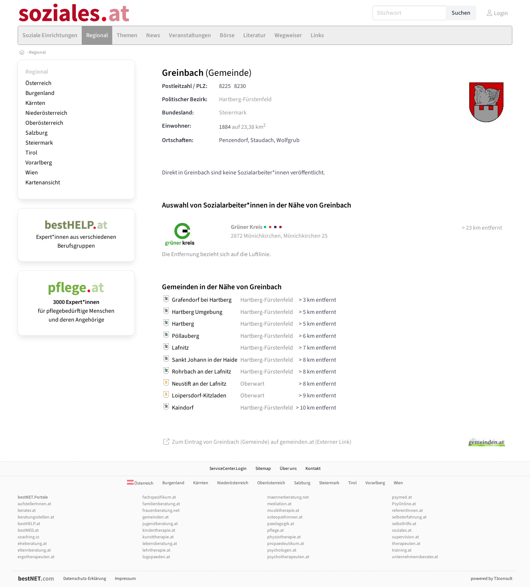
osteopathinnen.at (285, 517)
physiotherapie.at (284, 537)
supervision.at (405, 537)
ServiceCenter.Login (228, 468)
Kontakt (313, 468)
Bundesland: (178, 113)
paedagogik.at (280, 524)
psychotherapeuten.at (288, 557)
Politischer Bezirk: (184, 99)
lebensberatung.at (159, 544)
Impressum (125, 578)
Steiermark (39, 143)
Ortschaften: (177, 140)
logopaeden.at (156, 557)
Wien (31, 173)
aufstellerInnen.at (34, 504)
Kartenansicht (42, 182)
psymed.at (402, 497)
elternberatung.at (34, 550)
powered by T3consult (491, 578)
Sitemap (263, 468)
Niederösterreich (46, 113)
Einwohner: (176, 126)
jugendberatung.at (160, 524)
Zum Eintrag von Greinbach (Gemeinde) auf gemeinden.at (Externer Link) (256, 442)
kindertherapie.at (158, 530)
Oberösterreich (44, 123)
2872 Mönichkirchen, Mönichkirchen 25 (279, 231)
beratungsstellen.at (36, 517)
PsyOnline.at (404, 504)
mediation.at (279, 504)
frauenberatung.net (161, 510)
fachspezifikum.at (159, 497)
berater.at (27, 510)
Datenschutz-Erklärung (84, 578)
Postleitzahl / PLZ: (184, 86)
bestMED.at (28, 530)
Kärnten (35, 103)
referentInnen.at (407, 510)
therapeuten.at (406, 544)
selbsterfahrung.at (409, 517)
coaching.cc (28, 537)
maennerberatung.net (288, 497)
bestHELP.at (29, 524)
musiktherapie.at (283, 510)
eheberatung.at (32, 544)
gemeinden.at (155, 517)
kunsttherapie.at (158, 537)
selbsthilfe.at (404, 524)
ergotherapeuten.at (36, 557)
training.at (401, 550)
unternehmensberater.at (415, 557)
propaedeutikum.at (285, 544)
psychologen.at (281, 550)
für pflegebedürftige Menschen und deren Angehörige (76, 306)
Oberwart (252, 384)
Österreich (38, 83)
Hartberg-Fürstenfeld (245, 99)
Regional (37, 52)
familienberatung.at (161, 504)
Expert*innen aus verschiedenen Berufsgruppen (76, 237)
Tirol (31, 153)
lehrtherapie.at (156, 550)
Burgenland (39, 93)
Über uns (288, 468)
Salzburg (36, 133)
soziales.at (401, 530)
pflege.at (275, 530)
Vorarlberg (38, 163)
